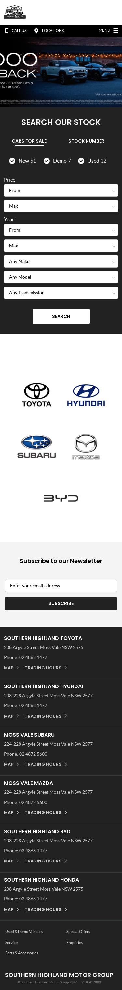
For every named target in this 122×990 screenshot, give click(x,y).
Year (9, 219)
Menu (109, 29)
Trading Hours (43, 668)
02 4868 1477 (33, 657)
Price (9, 179)
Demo (62, 161)
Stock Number (86, 141)
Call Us (14, 31)
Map (8, 668)
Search (61, 316)
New (27, 161)
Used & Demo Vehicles (24, 931)
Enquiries (74, 942)
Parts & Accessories (21, 953)
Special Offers (78, 931)
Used (97, 161)
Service (11, 942)
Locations (48, 31)
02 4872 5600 (33, 753)
